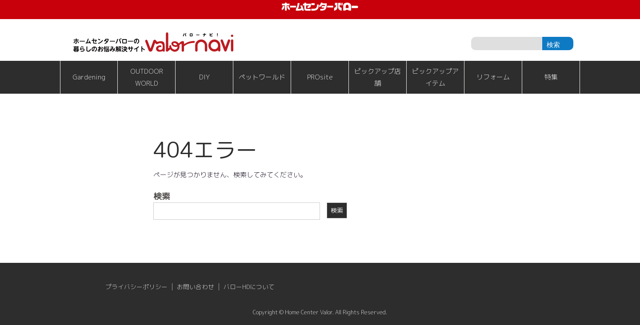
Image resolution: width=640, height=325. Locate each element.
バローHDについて (249, 286)
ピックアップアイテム (435, 77)
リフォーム (493, 77)
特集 (551, 77)
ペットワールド (262, 77)
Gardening (88, 77)
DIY (204, 77)
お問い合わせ (195, 286)
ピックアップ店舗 (377, 77)
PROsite (320, 77)
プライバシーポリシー (136, 286)
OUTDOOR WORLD (146, 77)
